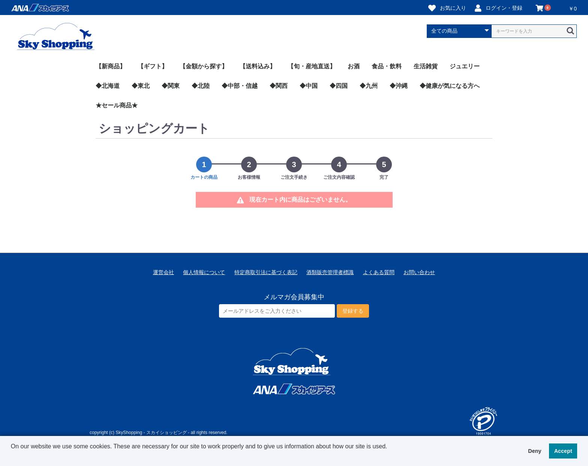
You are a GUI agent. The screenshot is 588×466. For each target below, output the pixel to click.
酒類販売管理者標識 (330, 272)
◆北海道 (108, 86)
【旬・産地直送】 (312, 66)
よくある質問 (378, 272)
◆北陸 (201, 86)
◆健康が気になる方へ (450, 86)
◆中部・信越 (240, 86)
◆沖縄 (399, 86)
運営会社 (163, 272)
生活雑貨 (426, 66)
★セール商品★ (117, 105)
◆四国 (339, 86)
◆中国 (309, 86)
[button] (12, 456)
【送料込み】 (258, 66)
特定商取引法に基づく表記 (265, 272)
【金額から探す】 (204, 66)
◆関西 (279, 86)
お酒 (354, 66)
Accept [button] (563, 451)
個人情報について (204, 272)
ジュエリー (465, 66)
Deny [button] (534, 451)
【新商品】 (111, 66)
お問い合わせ (419, 272)
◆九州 (369, 86)
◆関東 (171, 86)
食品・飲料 (387, 66)
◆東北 (141, 86)
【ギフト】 (153, 66)
